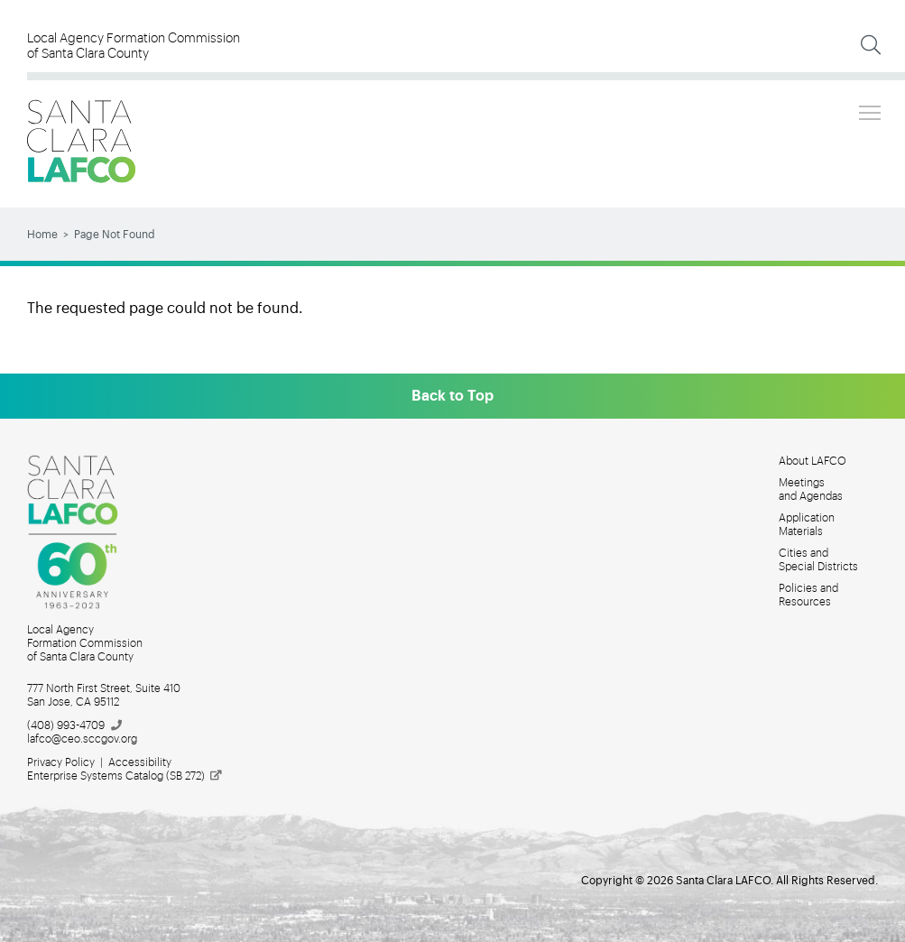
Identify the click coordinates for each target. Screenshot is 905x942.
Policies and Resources (808, 595)
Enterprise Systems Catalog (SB (125, 776)
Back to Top (452, 396)
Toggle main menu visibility (870, 110)
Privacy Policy (61, 762)
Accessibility (139, 762)
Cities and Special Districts (818, 560)
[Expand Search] (871, 45)
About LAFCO (812, 461)
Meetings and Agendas (811, 489)
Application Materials (807, 525)
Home (42, 234)
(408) (75, 725)
